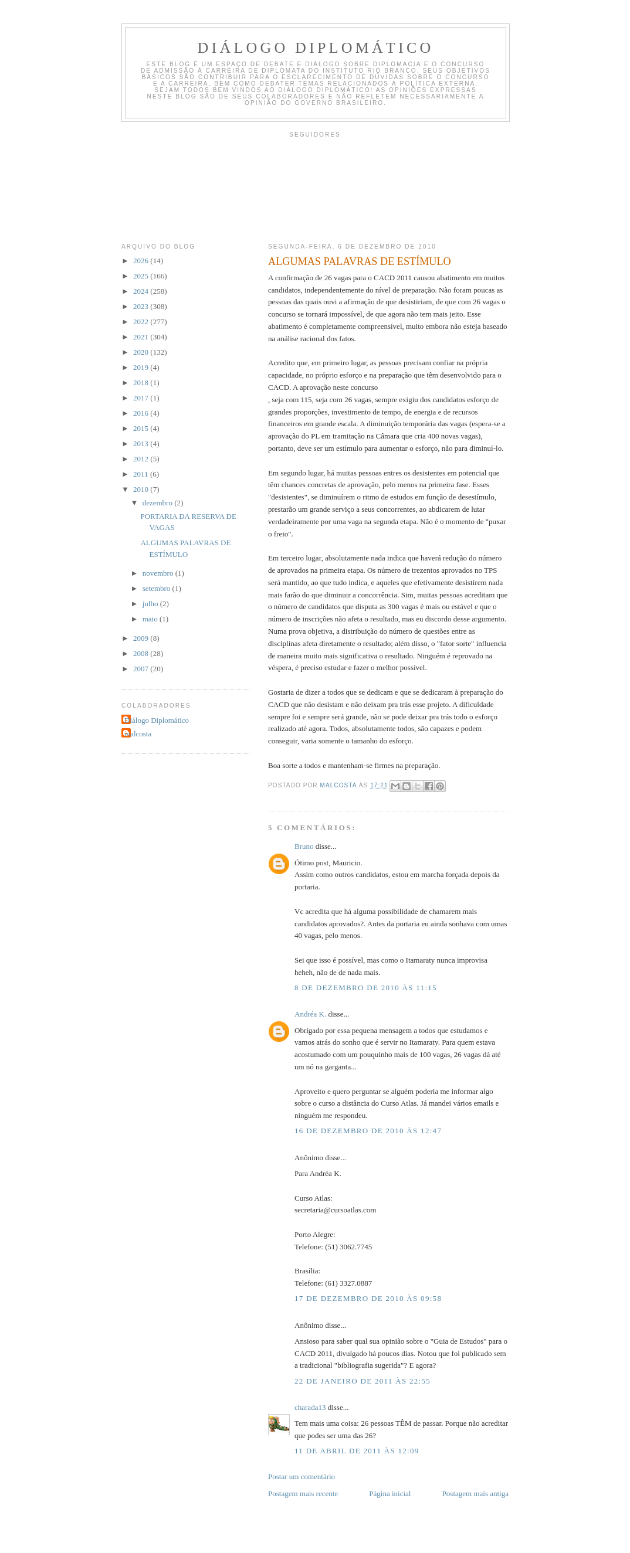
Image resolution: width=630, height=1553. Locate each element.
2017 (141, 397)
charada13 (310, 1407)
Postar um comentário (301, 1476)
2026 (141, 260)
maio (151, 618)
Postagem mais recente (303, 1493)
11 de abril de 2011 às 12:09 (356, 1450)
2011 (141, 474)
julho (151, 603)
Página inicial (390, 1493)
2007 (141, 668)
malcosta (137, 733)
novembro (159, 573)
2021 (141, 336)
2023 (141, 306)
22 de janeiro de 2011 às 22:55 (362, 1381)
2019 (141, 367)
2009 (141, 638)
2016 (141, 413)
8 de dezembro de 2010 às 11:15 (365, 987)
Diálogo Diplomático (316, 47)
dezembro (159, 502)
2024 (141, 291)
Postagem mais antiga (475, 1493)
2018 (141, 382)
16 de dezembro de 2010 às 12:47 (368, 1130)
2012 (141, 458)
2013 (141, 443)
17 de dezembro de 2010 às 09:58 (368, 1298)
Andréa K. (310, 1014)
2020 (141, 352)
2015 (141, 428)
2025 (141, 275)
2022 (141, 321)
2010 (141, 489)
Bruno (304, 846)
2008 (141, 653)
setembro (157, 588)
